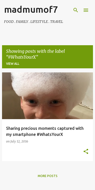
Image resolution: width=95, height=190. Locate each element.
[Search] (76, 10)
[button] (86, 151)
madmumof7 (31, 9)
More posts (48, 176)
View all (12, 63)
